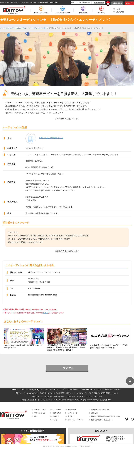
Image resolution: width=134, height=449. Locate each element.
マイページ (57, 410)
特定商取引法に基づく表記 (100, 410)
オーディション (40, 410)
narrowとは (72, 410)
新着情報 (56, 416)
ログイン (129, 3)
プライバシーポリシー (76, 420)
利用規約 (71, 416)
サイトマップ (72, 413)
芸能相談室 (120, 12)
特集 (36, 416)
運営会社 (94, 413)
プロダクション (40, 413)
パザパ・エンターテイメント (51, 138)
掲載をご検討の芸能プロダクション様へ (105, 416)
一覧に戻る (67, 368)
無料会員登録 (117, 3)
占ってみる (99, 2)
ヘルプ (118, 9)
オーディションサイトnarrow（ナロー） (64, 446)
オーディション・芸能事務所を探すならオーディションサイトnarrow (21, 2)
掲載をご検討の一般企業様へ (101, 420)
